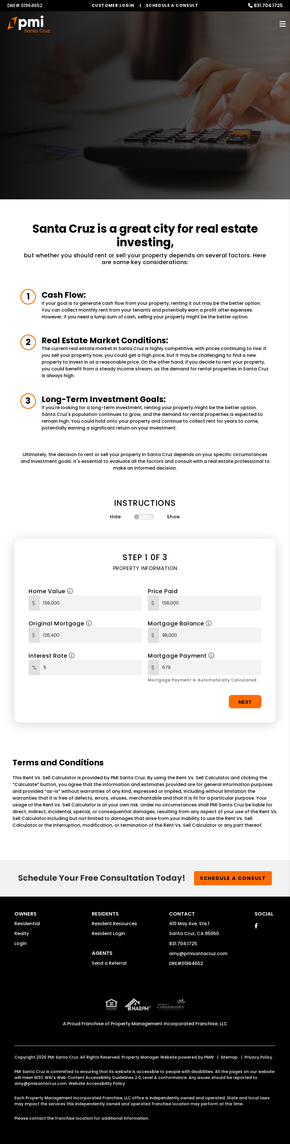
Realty (21, 933)
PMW (209, 1057)
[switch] (144, 517)
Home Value (51, 591)
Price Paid (163, 591)
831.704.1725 (268, 5)
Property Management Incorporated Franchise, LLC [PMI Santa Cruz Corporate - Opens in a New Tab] (169, 1023)
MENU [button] (283, 24)
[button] (256, 926)
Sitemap (229, 1057)
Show (173, 516)
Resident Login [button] (108, 933)
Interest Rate (52, 656)
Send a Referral (109, 963)
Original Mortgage (60, 623)
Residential (27, 923)
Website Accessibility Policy (97, 1083)
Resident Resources (114, 923)
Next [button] (244, 701)
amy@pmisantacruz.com (198, 953)
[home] (28, 24)
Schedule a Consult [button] (233, 878)
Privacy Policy (258, 1057)
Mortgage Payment (181, 656)
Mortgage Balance (180, 623)
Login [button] (20, 943)
